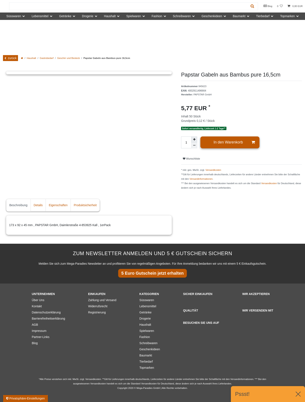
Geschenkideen (149, 349)
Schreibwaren (148, 343)
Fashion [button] (157, 16)
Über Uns (38, 300)
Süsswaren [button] (13, 16)
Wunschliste (191, 158)
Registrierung (97, 312)
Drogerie (145, 318)
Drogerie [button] (87, 16)
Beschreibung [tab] (18, 205)
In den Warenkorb (234, 142)
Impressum (39, 330)
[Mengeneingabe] (186, 142)
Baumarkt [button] (239, 16)
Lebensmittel (147, 306)
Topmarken (146, 367)
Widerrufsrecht (97, 306)
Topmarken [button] (287, 16)
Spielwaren (146, 330)
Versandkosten (213, 170)
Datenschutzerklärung (46, 312)
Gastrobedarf (47, 58)
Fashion (144, 337)
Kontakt (37, 306)
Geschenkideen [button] (212, 16)
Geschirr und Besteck (68, 58)
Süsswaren (146, 300)
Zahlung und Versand (102, 300)
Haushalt (31, 58)
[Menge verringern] (194, 145)
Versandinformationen (201, 179)
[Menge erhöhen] (194, 139)
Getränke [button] (65, 16)
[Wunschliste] (280, 6)
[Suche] (252, 6)
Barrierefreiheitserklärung (48, 318)
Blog (267, 5)
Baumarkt (145, 355)
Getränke (145, 312)
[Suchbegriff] (128, 6)
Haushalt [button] (110, 16)
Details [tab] (38, 205)
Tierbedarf (146, 361)
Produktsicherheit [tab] (85, 205)
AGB (35, 324)
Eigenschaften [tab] (58, 205)
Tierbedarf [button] (262, 16)
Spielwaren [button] (133, 16)
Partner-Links (40, 337)
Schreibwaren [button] (182, 16)
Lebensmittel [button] (40, 16)
